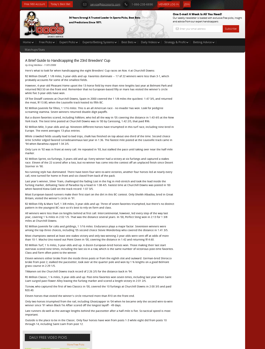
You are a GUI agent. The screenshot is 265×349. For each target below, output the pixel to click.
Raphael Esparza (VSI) (213, 87)
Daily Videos (150, 42)
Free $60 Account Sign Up (208, 132)
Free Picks (47, 42)
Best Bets (128, 42)
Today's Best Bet (60, 4)
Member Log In (169, 4)
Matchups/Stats (35, 49)
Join (187, 4)
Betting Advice (204, 42)
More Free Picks (228, 62)
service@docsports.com (101, 4)
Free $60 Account (34, 4)
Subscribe (231, 28)
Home (28, 42)
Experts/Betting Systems (100, 42)
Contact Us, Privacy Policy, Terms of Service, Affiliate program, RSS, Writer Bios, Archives (155, 344)
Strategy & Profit (176, 42)
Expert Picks (68, 42)
